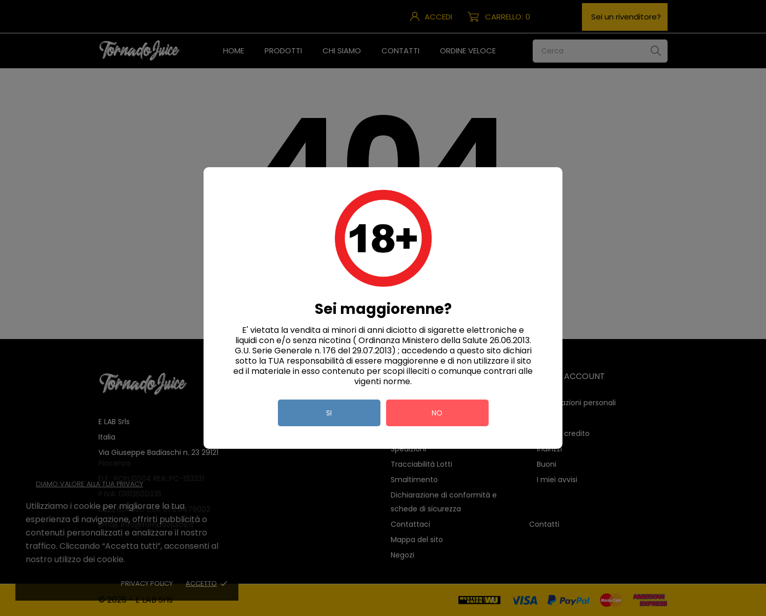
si (329, 413)
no (437, 413)
